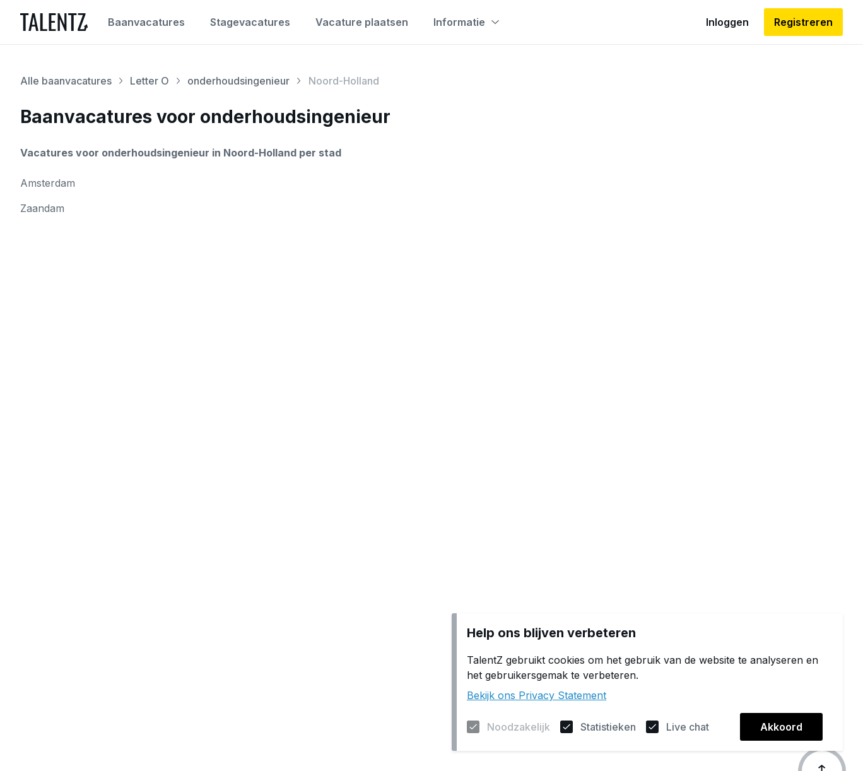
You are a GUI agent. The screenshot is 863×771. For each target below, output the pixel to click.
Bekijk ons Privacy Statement (536, 695)
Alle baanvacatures (66, 80)
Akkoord (781, 727)
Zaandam (42, 208)
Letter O (149, 80)
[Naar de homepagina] (54, 22)
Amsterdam (47, 183)
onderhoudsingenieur (238, 80)
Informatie (466, 22)
